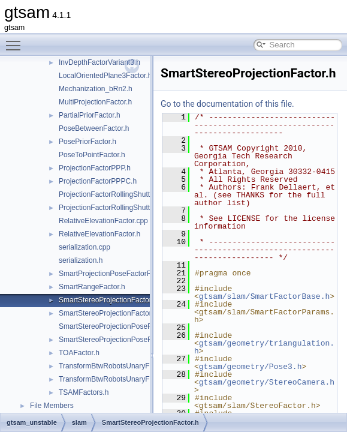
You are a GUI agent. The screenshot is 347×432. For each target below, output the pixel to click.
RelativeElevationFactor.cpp (103, 221)
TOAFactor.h (79, 353)
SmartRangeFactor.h (92, 287)
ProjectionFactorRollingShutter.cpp (114, 194)
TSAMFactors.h (83, 392)
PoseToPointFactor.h (92, 155)
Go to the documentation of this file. (227, 104)
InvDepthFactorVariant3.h (99, 62)
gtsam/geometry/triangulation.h (264, 347)
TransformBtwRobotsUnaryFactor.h (115, 366)
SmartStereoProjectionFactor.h (108, 300)
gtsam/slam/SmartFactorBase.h (264, 296)
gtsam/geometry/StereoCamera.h (266, 382)
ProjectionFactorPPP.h (95, 168)
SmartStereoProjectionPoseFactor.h (116, 339)
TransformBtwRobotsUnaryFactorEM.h (120, 379)
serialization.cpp (84, 247)
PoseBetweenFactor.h (94, 128)
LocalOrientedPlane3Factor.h (105, 75)
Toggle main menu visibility (16, 40)
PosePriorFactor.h (87, 141)
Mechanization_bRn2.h (95, 89)
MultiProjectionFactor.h (95, 102)
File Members (52, 405)
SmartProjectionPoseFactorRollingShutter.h (128, 273)
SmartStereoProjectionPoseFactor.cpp (120, 326)
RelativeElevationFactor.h (99, 234)
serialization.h (80, 260)
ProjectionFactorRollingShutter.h (110, 207)
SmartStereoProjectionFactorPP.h (112, 313)
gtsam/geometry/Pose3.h (250, 366)
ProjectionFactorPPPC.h (98, 181)
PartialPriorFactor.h (89, 115)
